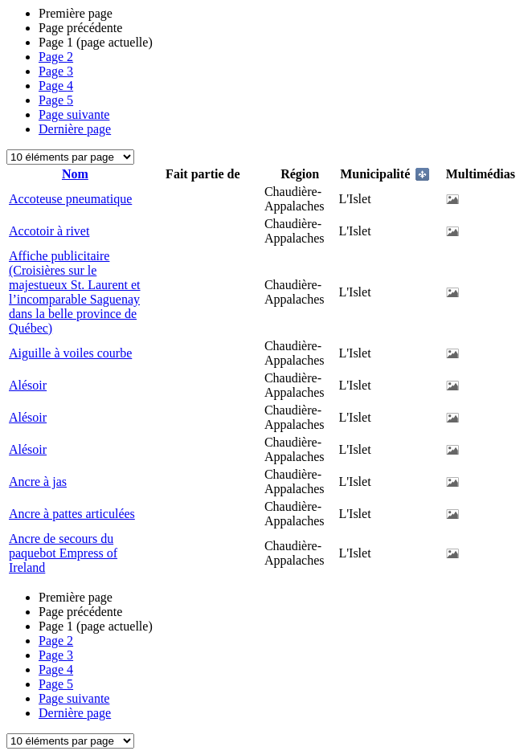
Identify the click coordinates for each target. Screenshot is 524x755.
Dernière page (75, 129)
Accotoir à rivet (49, 231)
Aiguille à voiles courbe (70, 353)
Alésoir (28, 385)
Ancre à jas (38, 481)
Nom (75, 174)
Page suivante (74, 114)
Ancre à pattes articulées (72, 513)
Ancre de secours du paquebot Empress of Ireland (63, 553)
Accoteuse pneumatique (70, 199)
